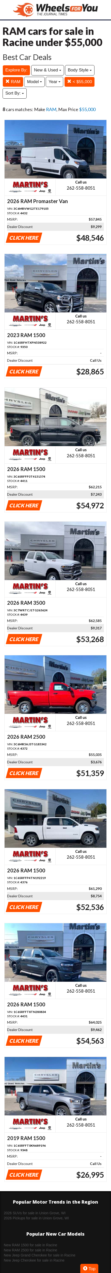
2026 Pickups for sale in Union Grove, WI (36, 1218)
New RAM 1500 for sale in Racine (30, 1245)
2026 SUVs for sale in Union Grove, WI (35, 1213)
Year (54, 81)
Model (34, 81)
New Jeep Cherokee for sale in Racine (34, 1260)
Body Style (80, 70)
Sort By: (14, 93)
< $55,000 (79, 81)
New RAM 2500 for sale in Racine (30, 1250)
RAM (13, 81)
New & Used (47, 70)
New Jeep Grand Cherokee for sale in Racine (39, 1255)
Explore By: (16, 70)
